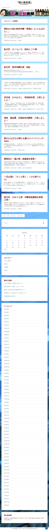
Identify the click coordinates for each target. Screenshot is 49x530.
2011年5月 (6, 489)
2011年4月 (6, 492)
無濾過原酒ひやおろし (31, 109)
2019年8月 (6, 354)
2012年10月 (6, 444)
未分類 (23, 150)
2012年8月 (6, 447)
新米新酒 (25, 88)
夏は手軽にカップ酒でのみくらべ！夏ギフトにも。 (15, 293)
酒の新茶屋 (35, 88)
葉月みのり (30, 88)
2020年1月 (6, 344)
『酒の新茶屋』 (24, 2)
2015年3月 (6, 408)
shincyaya (14, 40)
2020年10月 (6, 331)
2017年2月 (6, 389)
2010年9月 (6, 505)
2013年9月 (6, 431)
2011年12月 (6, 469)
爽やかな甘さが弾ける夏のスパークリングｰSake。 (24, 139)
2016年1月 (6, 396)
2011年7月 (6, 482)
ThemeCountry (25, 528)
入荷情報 (19, 40)
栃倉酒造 (24, 109)
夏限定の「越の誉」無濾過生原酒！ (20, 158)
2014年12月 (6, 418)
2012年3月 (6, 463)
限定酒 (39, 88)
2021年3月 (6, 322)
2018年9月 (6, 370)
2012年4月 (6, 460)
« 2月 (5, 249)
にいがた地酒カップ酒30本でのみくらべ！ (13, 283)
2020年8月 (6, 334)
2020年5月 (6, 338)
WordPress (35, 528)
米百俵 (38, 109)
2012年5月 (6, 457)
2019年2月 (6, 357)
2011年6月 (6, 486)
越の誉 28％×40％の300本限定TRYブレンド (15, 289)
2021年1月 (6, 328)
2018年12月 (6, 360)
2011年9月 (6, 476)
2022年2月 (6, 309)
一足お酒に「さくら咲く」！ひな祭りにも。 (22, 178)
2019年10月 (6, 347)
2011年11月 (6, 473)
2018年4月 (6, 376)
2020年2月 (6, 341)
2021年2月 (6, 325)
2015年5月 (6, 405)
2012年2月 (6, 466)
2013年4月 (6, 434)
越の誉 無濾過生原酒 (27, 167)
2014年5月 (6, 424)
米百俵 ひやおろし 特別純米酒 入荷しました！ (24, 98)
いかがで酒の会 (7, 260)
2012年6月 (6, 453)
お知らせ (6, 264)
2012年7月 (6, 450)
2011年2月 (6, 495)
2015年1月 (6, 415)
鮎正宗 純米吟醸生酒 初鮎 (17, 67)
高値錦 (42, 109)
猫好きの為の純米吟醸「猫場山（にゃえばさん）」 (24, 30)
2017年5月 (6, 386)
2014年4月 (6, 428)
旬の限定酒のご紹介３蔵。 (10, 296)
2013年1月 (6, 437)
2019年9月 (6, 351)
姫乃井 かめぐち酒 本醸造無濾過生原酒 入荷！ (24, 198)
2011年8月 (6, 479)
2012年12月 (6, 441)
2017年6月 (6, 383)
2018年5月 (6, 373)
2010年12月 (6, 502)
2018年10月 (6, 367)
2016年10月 (6, 392)
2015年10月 (6, 399)
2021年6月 (6, 315)
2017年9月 (6, 379)
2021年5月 (6, 318)
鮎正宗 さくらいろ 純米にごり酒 (20, 49)
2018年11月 (6, 363)
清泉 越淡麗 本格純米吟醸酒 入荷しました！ (24, 119)
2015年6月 (6, 402)
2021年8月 (6, 312)
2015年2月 (6, 412)
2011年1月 (6, 498)
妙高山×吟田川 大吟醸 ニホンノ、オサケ (14, 286)
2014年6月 (6, 421)
